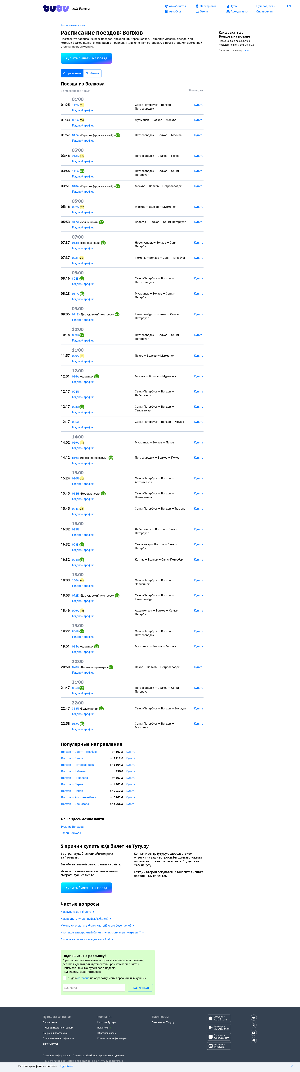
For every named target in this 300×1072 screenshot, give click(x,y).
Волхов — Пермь (72, 784)
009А (75, 610)
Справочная (50, 1022)
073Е (75, 258)
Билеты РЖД (50, 1043)
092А (75, 207)
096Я (75, 422)
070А (75, 356)
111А (75, 171)
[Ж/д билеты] (81, 9)
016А (75, 376)
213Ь (75, 156)
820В (75, 667)
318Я (75, 708)
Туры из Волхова (72, 826)
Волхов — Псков (72, 791)
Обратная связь (106, 1033)
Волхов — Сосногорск (76, 804)
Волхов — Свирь (72, 758)
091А (75, 120)
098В (75, 544)
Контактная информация (112, 1038)
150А (75, 580)
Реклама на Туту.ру (163, 1022)
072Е (75, 595)
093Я (75, 529)
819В (75, 458)
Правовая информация (56, 1055)
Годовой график (83, 110)
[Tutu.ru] (56, 9)
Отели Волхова (71, 833)
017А (75, 135)
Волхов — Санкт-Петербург (79, 752)
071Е (75, 314)
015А (75, 646)
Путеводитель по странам (58, 1027)
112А (75, 105)
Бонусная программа (55, 1033)
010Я (75, 478)
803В (75, 335)
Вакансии (103, 1027)
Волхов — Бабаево (73, 771)
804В (75, 278)
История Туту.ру (106, 1022)
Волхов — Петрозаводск (77, 765)
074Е (75, 509)
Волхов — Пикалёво (74, 778)
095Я (75, 559)
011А (75, 293)
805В (75, 688)
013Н (75, 243)
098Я (75, 407)
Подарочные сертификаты (58, 1038)
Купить (130, 752)
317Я (75, 222)
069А (75, 442)
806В (75, 631)
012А (75, 724)
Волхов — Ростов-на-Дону (78, 797)
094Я (75, 391)
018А (75, 186)
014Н (75, 493)
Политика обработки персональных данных (98, 1055)
